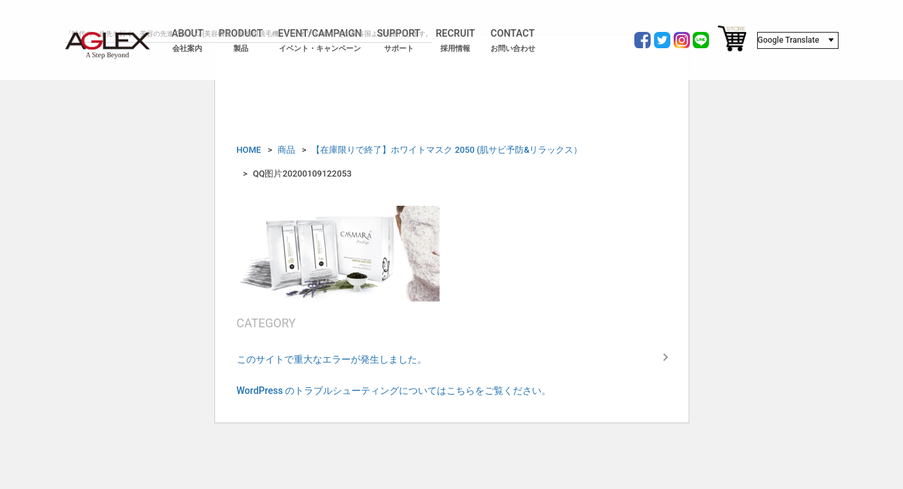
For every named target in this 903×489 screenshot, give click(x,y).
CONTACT (513, 40)
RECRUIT (455, 40)
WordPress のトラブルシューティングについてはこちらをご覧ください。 (394, 390)
